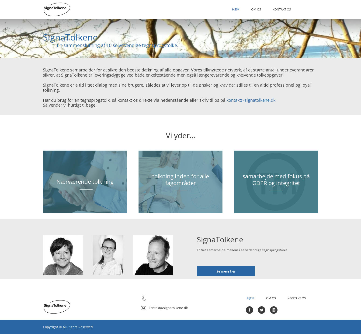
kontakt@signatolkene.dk (250, 100)
